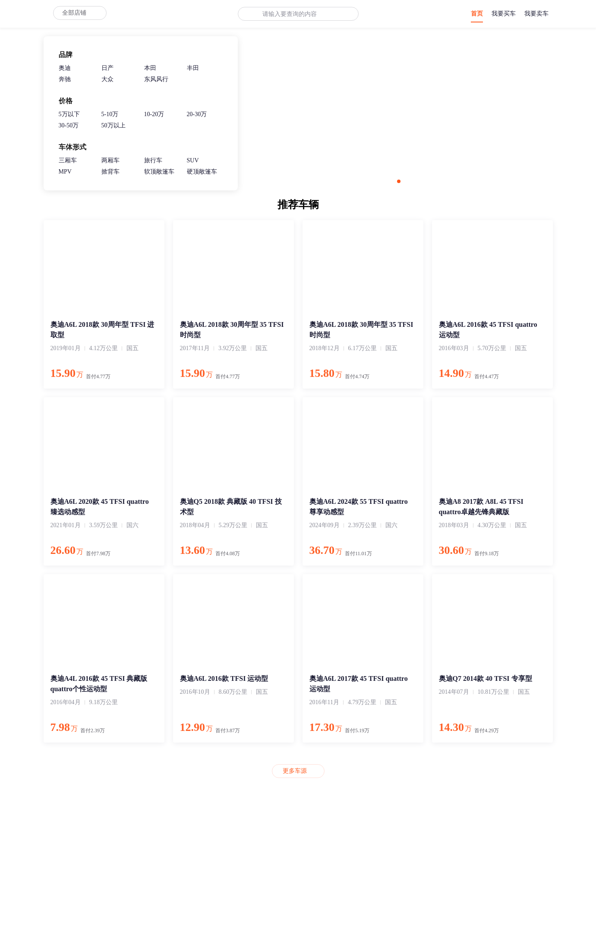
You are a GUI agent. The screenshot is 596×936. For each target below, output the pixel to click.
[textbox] (292, 14)
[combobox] (292, 14)
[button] (398, 181)
